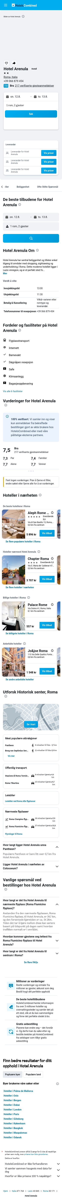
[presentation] (23, 16)
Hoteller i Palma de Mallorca (18, 1091)
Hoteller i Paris (11, 1114)
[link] (23, 541)
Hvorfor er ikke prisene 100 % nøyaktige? (32, 1176)
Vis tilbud (47, 533)
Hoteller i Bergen (12, 1100)
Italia (14, 1191)
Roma (45, 1191)
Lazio (30, 1191)
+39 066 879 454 (13, 81)
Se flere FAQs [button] (31, 962)
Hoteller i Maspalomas (15, 1132)
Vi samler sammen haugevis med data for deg (32, 1170)
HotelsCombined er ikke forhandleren (32, 1164)
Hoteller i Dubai (12, 1105)
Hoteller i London (12, 1109)
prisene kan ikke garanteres (36, 1154)
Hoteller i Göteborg (13, 1119)
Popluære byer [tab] (12, 1074)
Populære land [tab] (33, 1074)
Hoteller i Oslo (11, 1095)
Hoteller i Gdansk (12, 1137)
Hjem (5, 1191)
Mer (5, 273)
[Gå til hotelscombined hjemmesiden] (24, 5)
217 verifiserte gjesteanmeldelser (34, 85)
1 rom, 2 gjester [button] (15, 105)
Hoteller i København (14, 1123)
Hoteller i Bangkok (13, 1128)
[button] (5, 5)
